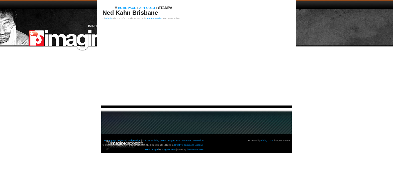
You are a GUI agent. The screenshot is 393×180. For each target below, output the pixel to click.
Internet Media (154, 18)
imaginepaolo (169, 149)
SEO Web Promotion (192, 140)
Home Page (127, 8)
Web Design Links (170, 140)
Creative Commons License (188, 145)
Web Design (134, 140)
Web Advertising (150, 140)
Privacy (122, 140)
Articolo (147, 8)
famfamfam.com (195, 149)
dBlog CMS (267, 140)
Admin (108, 18)
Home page (110, 140)
